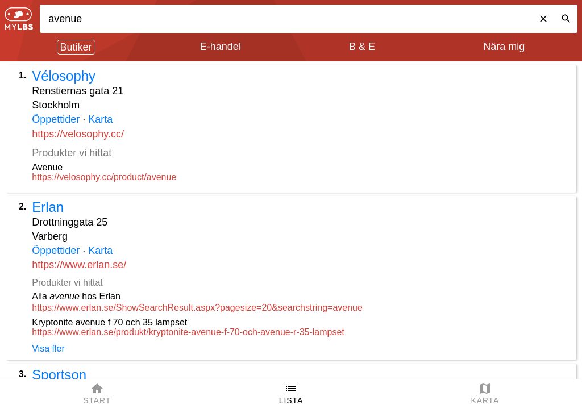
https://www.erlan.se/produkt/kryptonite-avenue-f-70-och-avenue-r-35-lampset (188, 332)
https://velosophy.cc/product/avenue (104, 177)
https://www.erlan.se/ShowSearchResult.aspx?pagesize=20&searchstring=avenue (197, 307)
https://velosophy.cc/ (78, 134)
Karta (100, 119)
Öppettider (56, 119)
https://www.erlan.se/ (79, 264)
